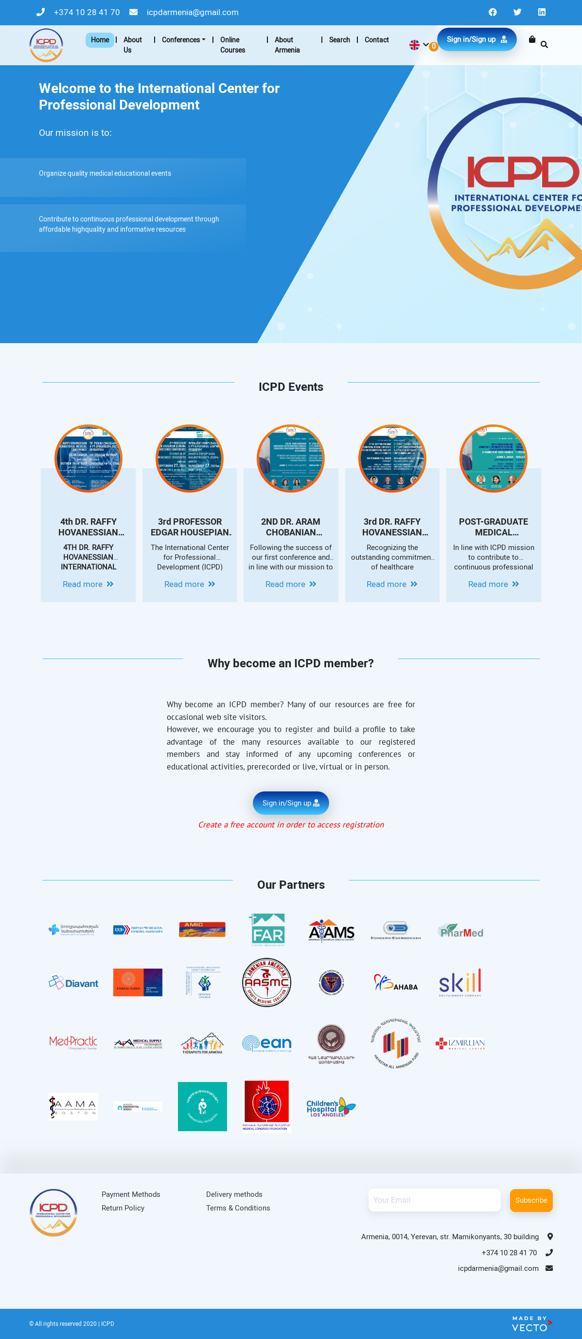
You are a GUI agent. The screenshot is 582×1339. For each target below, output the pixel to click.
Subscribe (531, 1200)
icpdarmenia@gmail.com (184, 12)
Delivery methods (234, 1194)
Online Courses (232, 45)
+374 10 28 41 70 (79, 12)
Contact (377, 40)
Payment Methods (131, 1194)
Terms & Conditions (238, 1208)
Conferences (181, 40)
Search (339, 40)
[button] (418, 45)
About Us (132, 45)
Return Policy (123, 1208)
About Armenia (287, 45)
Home (100, 40)
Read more (88, 584)
